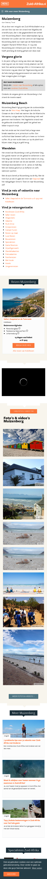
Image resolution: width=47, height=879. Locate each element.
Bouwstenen (10, 239)
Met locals (9, 260)
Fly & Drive (9, 223)
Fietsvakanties (11, 254)
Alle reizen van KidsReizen (23, 351)
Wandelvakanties (12, 251)
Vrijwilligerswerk (12, 248)
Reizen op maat (11, 233)
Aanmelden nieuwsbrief (16, 837)
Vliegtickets (10, 217)
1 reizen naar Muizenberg (22, 85)
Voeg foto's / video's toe (23, 411)
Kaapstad (36, 178)
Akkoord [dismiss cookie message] (11, 874)
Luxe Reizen (10, 236)
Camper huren (11, 229)
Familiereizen (10, 257)
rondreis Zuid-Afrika (19, 88)
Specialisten (10, 242)
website (17, 644)
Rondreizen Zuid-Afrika (14, 211)
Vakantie (8, 220)
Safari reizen (10, 214)
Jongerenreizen (11, 266)
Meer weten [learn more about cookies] (37, 868)
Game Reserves (11, 245)
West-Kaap (15, 110)
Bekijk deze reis (23, 345)
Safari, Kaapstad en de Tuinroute (17, 319)
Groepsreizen (10, 226)
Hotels (8, 263)
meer (8, 644)
